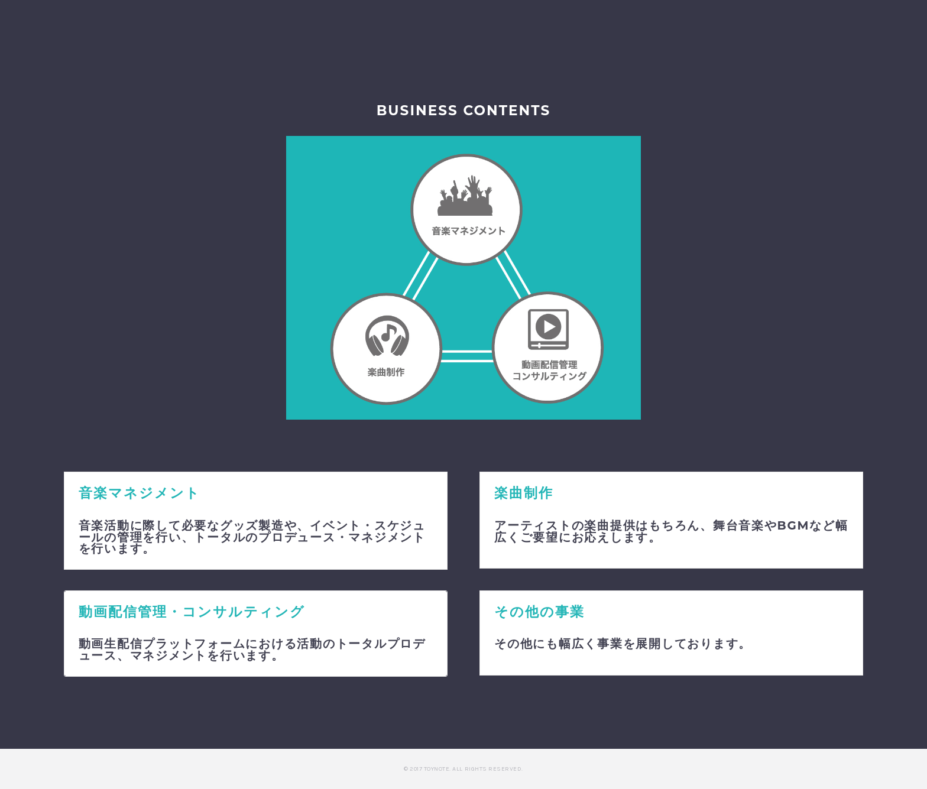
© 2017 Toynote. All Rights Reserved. (463, 768)
